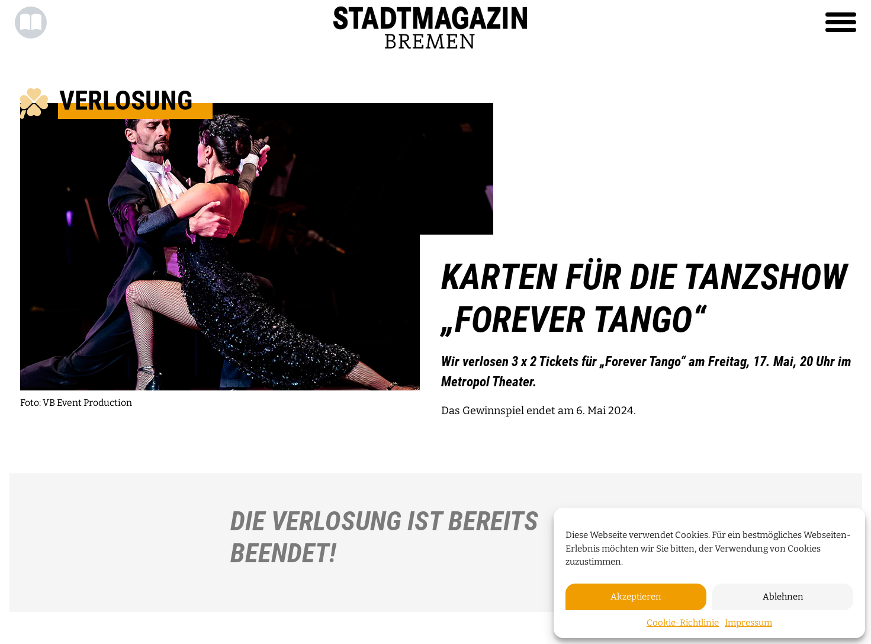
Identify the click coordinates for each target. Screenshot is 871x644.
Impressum (748, 622)
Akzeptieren (635, 596)
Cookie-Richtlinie (683, 622)
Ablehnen (783, 596)
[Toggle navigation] (841, 22)
